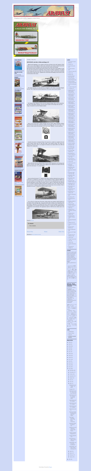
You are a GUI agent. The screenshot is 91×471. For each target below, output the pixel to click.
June (71, 381)
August (71, 377)
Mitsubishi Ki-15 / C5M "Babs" (71, 184)
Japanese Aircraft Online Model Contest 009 (71, 121)
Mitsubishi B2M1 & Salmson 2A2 (72, 424)
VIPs (69, 240)
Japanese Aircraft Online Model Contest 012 (71, 133)
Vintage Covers (71, 239)
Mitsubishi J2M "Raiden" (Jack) (71, 181)
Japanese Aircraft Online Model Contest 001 (71, 91)
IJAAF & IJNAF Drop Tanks (71, 77)
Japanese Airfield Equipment (71, 144)
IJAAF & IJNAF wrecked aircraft (71, 82)
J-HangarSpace (71, 331)
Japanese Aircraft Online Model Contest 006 (71, 110)
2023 (70, 348)
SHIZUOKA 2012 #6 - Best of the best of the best (72, 392)
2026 (70, 342)
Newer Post (30, 231)
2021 (70, 351)
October (71, 374)
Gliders (69, 72)
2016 (70, 361)
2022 (70, 349)
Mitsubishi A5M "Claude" (71, 168)
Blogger (50, 467)
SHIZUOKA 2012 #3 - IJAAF (72, 404)
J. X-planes (70, 88)
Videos (69, 237)
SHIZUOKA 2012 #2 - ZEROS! (72, 407)
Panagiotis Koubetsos (72, 223)
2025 (70, 344)
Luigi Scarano (71, 162)
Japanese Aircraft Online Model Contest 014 (71, 141)
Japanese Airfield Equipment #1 (72, 433)
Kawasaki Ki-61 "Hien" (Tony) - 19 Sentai (72, 439)
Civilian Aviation (71, 68)
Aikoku (69, 64)
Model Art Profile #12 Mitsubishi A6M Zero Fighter (72, 413)
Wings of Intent (71, 333)
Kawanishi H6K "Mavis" (71, 148)
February (71, 454)
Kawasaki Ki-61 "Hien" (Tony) (71, 159)
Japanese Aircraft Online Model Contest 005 (71, 106)
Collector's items (71, 71)
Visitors (69, 242)
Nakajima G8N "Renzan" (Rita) (71, 204)
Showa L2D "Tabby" (72, 232)
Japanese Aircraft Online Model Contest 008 (71, 118)
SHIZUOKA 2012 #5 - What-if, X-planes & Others (72, 397)
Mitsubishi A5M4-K (72, 169)
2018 (70, 357)
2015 (70, 363)
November (72, 372)
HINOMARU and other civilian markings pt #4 (72, 447)
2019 (70, 355)
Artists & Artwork (71, 65)
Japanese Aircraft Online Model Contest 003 (71, 98)
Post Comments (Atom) (36, 234)
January (71, 456)
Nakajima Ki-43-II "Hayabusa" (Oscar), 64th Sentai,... (72, 429)
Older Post (61, 231)
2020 (70, 353)
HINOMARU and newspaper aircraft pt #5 (72, 443)
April (71, 451)
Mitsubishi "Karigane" (70, 165)
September (72, 376)
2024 (70, 346)
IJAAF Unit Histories (72, 84)
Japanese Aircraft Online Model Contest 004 (71, 102)
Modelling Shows (71, 198)
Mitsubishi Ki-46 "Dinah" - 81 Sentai (72, 386)
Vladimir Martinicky (72, 243)
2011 (70, 459)
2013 (70, 366)
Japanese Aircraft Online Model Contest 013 (71, 137)
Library (69, 161)
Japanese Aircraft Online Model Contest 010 (71, 125)
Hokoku (69, 74)
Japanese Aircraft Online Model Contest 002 (71, 95)
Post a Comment (33, 225)
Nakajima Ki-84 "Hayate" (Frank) (71, 216)
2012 (70, 368)
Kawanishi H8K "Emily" (71, 151)
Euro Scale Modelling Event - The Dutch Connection (72, 419)
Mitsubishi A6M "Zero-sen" (71, 173)
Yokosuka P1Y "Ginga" (71, 247)
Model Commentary (72, 194)
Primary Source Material (71, 227)
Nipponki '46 (70, 222)
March (71, 453)
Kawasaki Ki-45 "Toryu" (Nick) (71, 154)
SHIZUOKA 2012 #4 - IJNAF (72, 401)
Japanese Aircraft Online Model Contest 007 (71, 114)
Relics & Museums (71, 229)
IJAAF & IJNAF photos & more (71, 79)
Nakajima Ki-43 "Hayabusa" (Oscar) (72, 210)
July (70, 379)
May (71, 383)
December (72, 370)
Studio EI (70, 334)
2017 (70, 359)
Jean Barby (70, 146)
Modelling (70, 196)
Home (45, 231)
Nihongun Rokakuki (72, 219)
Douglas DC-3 (72, 389)
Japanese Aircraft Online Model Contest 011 (71, 129)
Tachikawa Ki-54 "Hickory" (71, 235)
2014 (70, 364)
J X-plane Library (71, 86)
